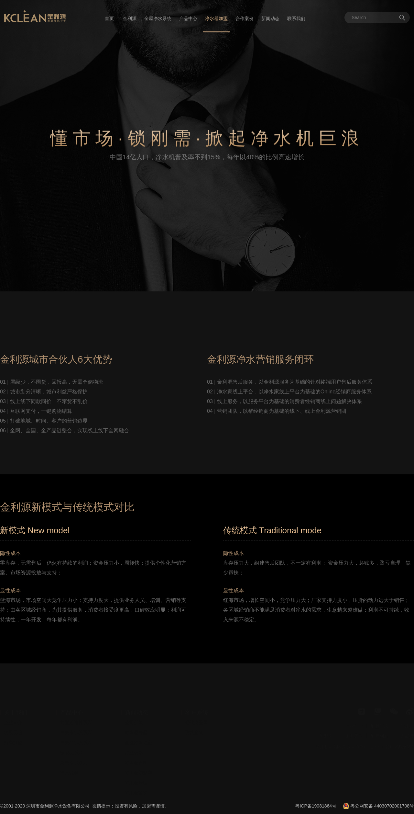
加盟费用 (354, 724)
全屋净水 (405, 714)
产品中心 (188, 18)
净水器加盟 (216, 18)
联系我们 (296, 18)
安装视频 (134, 791)
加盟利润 (379, 724)
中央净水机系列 (76, 720)
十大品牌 (405, 724)
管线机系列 (71, 740)
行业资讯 (134, 740)
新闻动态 (270, 18)
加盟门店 (379, 714)
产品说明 (69, 760)
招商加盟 (13, 730)
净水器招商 (136, 781)
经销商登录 (196, 710)
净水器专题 (136, 720)
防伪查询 (194, 720)
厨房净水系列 (73, 750)
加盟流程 (328, 724)
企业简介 (13, 710)
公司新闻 (134, 710)
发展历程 (13, 720)
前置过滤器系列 (76, 710)
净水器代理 (136, 771)
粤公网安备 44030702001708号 (382, 805)
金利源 (129, 18)
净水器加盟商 (138, 760)
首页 (109, 18)
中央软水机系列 (76, 730)
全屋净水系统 (157, 18)
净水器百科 (136, 750)
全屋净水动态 (138, 730)
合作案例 (244, 18)
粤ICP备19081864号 (315, 805)
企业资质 (354, 714)
